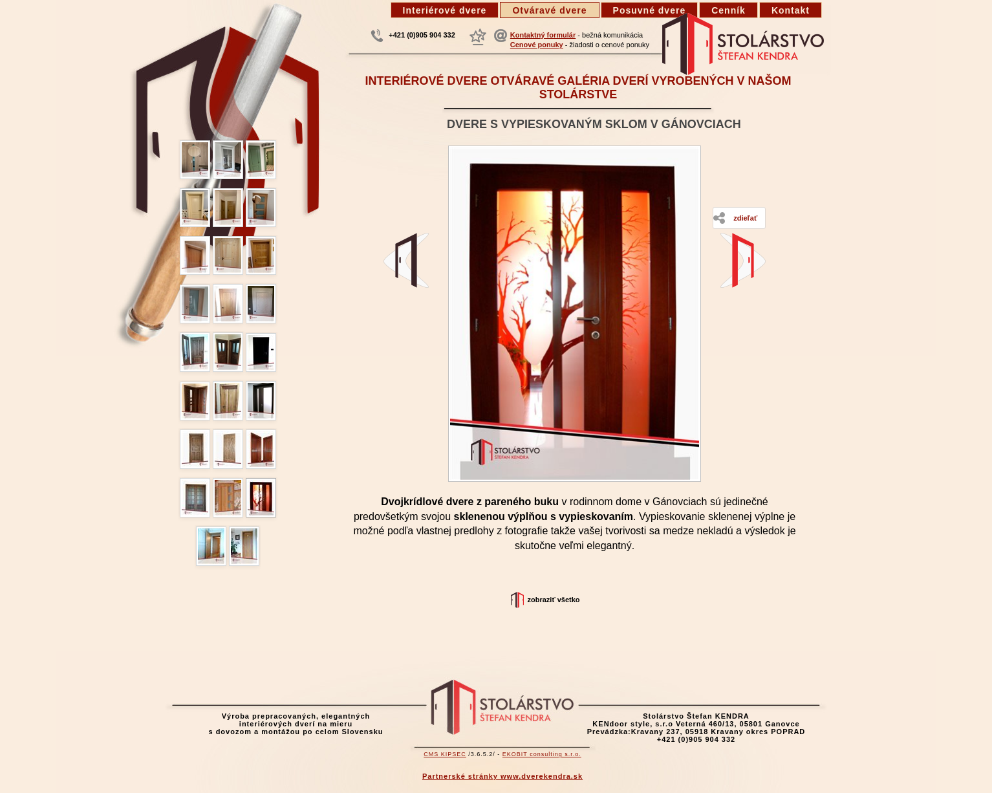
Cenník (728, 10)
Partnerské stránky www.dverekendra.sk (502, 776)
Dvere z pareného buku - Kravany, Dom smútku (406, 260)
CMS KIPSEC (445, 754)
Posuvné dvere (649, 10)
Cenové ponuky (536, 45)
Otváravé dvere (549, 10)
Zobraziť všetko (553, 599)
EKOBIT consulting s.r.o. (541, 754)
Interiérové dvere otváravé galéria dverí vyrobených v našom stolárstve (578, 87)
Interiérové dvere (445, 10)
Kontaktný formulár (543, 35)
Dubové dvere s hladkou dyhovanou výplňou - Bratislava (743, 260)
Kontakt (790, 10)
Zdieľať (745, 218)
